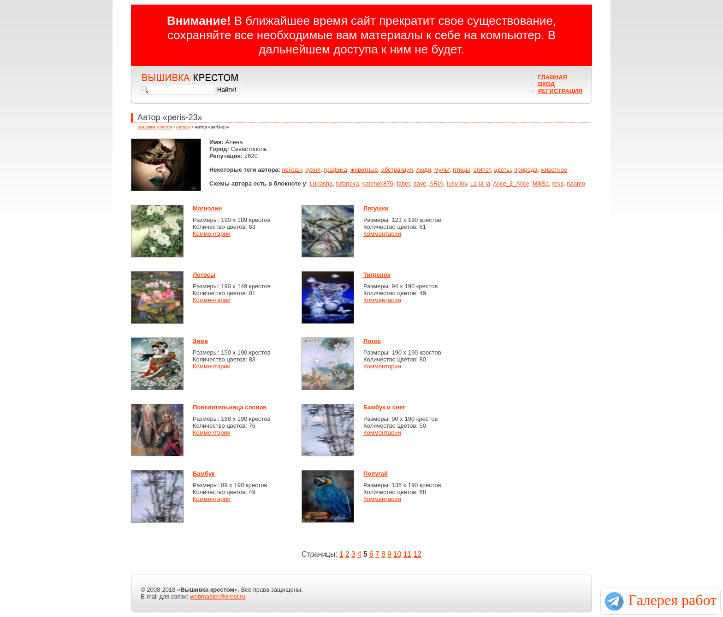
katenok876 (377, 183)
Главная (552, 77)
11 (407, 554)
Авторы (183, 127)
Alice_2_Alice (511, 183)
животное (554, 169)
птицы (461, 169)
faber (403, 183)
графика (335, 169)
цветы (502, 169)
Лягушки (376, 208)
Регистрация (560, 90)
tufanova (347, 183)
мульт (442, 169)
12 (417, 554)
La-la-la (480, 183)
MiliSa (541, 183)
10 (397, 554)
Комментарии (212, 233)
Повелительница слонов (230, 407)
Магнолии (207, 208)
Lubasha (320, 183)
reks (557, 183)
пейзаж (292, 169)
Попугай (375, 473)
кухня (312, 169)
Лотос (372, 341)
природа (526, 169)
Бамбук (204, 473)
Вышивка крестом (154, 127)
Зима (200, 341)
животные (364, 169)
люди (423, 169)
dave (419, 183)
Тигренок (376, 274)
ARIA (436, 183)
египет (482, 169)
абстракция (397, 169)
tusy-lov (457, 183)
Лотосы (204, 274)
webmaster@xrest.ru (217, 596)
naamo (576, 183)
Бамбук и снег (384, 407)
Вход (546, 84)
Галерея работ (672, 600)
